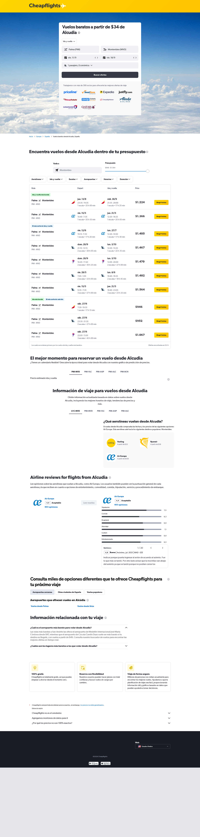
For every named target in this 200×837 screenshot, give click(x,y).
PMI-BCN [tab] (124, 372)
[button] (79, 58)
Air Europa (49, 498)
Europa (38, 136)
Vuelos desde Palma (40, 606)
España (47, 136)
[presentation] (79, 32)
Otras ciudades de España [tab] (69, 592)
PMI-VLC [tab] (88, 372)
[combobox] (69, 41)
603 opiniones (51, 507)
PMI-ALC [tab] (112, 372)
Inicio (31, 136)
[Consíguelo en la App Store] (105, 767)
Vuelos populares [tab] (94, 592)
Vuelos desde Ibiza (85, 606)
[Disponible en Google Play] (93, 767)
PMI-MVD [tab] (76, 372)
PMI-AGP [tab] (100, 372)
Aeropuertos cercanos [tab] (42, 592)
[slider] (147, 171)
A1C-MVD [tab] (75, 411)
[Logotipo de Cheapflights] (44, 6)
